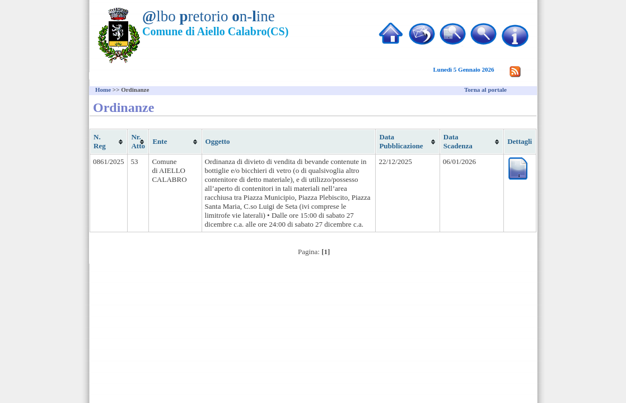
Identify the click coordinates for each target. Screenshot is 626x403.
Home (103, 89)
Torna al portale (485, 89)
